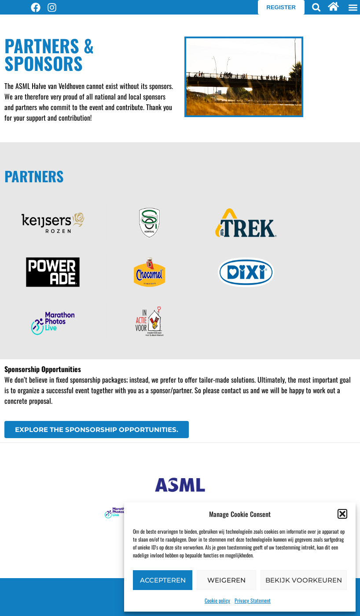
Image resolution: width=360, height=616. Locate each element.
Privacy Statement (253, 600)
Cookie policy (217, 600)
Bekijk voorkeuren (303, 580)
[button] (342, 513)
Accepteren (163, 580)
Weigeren (226, 580)
